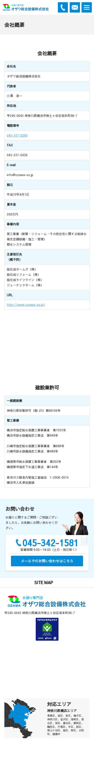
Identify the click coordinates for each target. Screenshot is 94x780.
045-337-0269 (17, 135)
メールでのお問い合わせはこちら (47, 560)
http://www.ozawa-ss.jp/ (26, 304)
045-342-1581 (50, 543)
